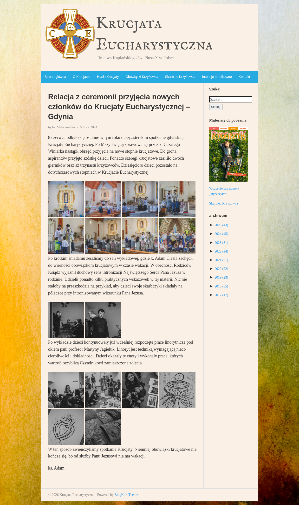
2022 (221, 251)
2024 (221, 234)
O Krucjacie (81, 77)
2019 (221, 277)
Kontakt (244, 77)
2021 (221, 260)
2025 (221, 225)
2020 (221, 269)
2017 (221, 295)
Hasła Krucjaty (108, 77)
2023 (221, 243)
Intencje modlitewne (217, 77)
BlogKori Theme (126, 495)
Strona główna (55, 77)
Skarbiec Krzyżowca (180, 77)
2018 (221, 286)
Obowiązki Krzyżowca (141, 77)
